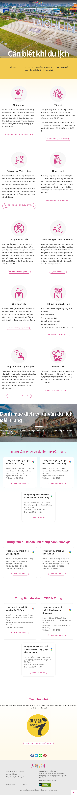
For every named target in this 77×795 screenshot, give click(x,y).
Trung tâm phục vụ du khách (19, 396)
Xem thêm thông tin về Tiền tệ (58, 139)
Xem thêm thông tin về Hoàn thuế (58, 200)
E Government (40, 784)
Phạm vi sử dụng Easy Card (58, 390)
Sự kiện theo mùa (58, 272)
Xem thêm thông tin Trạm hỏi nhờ (38, 743)
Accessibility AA (46, 785)
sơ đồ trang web (11, 784)
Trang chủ (5, 8)
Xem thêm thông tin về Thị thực (19, 134)
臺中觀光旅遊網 (38, 3)
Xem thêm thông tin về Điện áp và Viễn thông (19, 206)
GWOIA (25, 784)
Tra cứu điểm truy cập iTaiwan (19, 328)
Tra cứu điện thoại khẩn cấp (58, 334)
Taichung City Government (38, 766)
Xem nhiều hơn (20, 483)
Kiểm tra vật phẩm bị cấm (19, 272)
